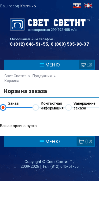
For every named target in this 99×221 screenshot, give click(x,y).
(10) (85, 141)
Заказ (13, 103)
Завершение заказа (84, 104)
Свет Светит (15, 76)
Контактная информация (52, 104)
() (86, 64)
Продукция (42, 76)
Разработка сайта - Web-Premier (49, 219)
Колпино (28, 6)
